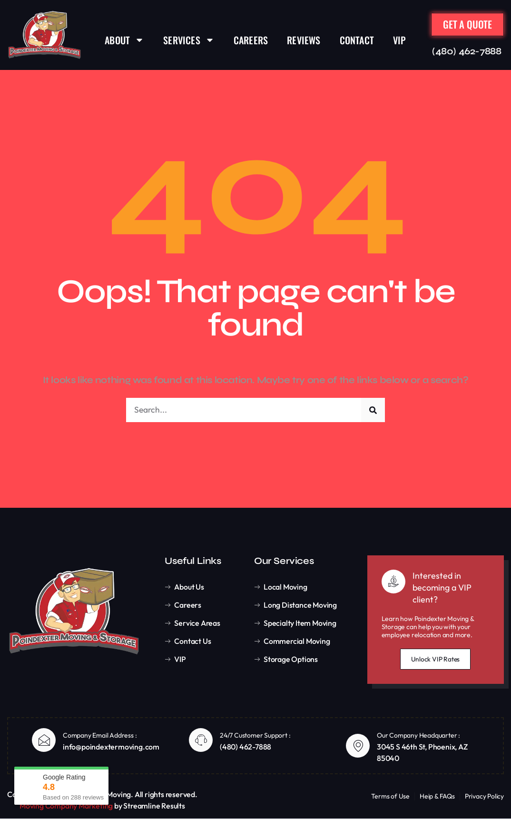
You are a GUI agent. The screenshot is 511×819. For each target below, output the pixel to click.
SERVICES (189, 39)
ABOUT (124, 39)
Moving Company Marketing (66, 806)
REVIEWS (303, 40)
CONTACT (357, 40)
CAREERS (251, 40)
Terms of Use (390, 796)
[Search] (373, 410)
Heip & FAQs (437, 796)
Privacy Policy (484, 796)
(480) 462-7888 (466, 52)
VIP (399, 40)
